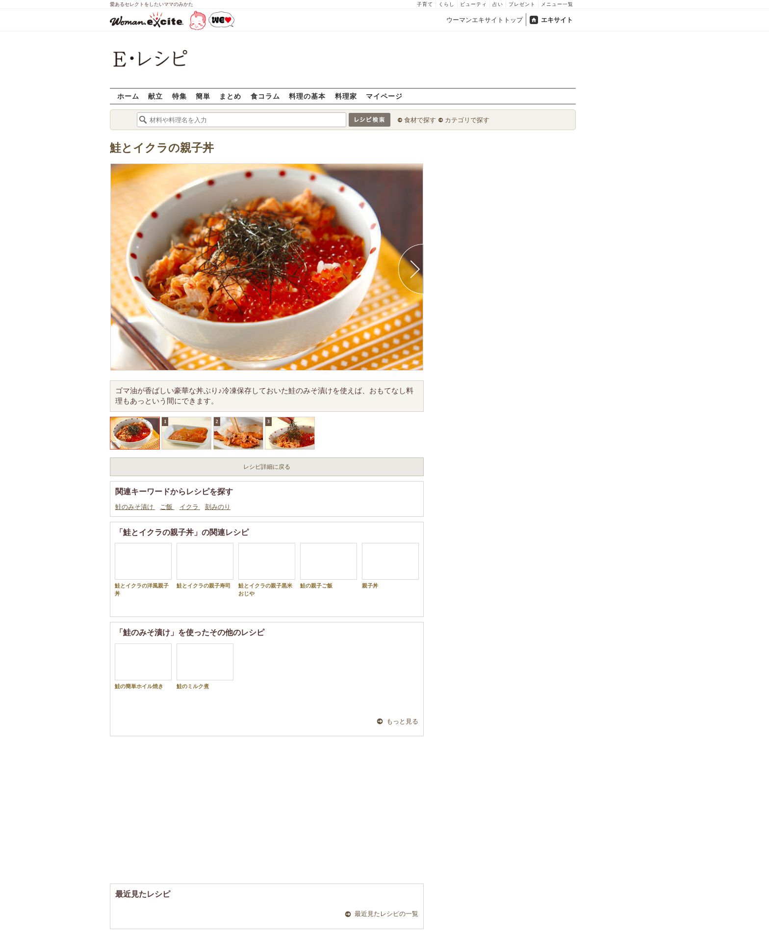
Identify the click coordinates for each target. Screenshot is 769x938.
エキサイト (557, 20)
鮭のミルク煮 (205, 666)
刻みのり (218, 506)
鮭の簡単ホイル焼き (143, 666)
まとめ (230, 96)
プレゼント (522, 4)
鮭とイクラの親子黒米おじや (266, 569)
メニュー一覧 (557, 4)
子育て (425, 4)
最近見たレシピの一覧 (386, 913)
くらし (446, 4)
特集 (179, 96)
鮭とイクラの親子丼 (162, 148)
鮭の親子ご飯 (328, 566)
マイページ (384, 96)
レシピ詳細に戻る (266, 466)
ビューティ (473, 4)
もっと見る (402, 721)
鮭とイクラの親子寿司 (205, 566)
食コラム (265, 96)
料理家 (346, 96)
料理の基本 (307, 96)
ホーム (128, 96)
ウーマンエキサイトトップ (484, 20)
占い (497, 4)
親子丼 (390, 566)
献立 (155, 96)
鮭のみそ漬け (135, 506)
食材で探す (420, 120)
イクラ (189, 506)
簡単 (203, 96)
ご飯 (167, 506)
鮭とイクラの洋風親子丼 (143, 569)
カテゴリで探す (467, 120)
